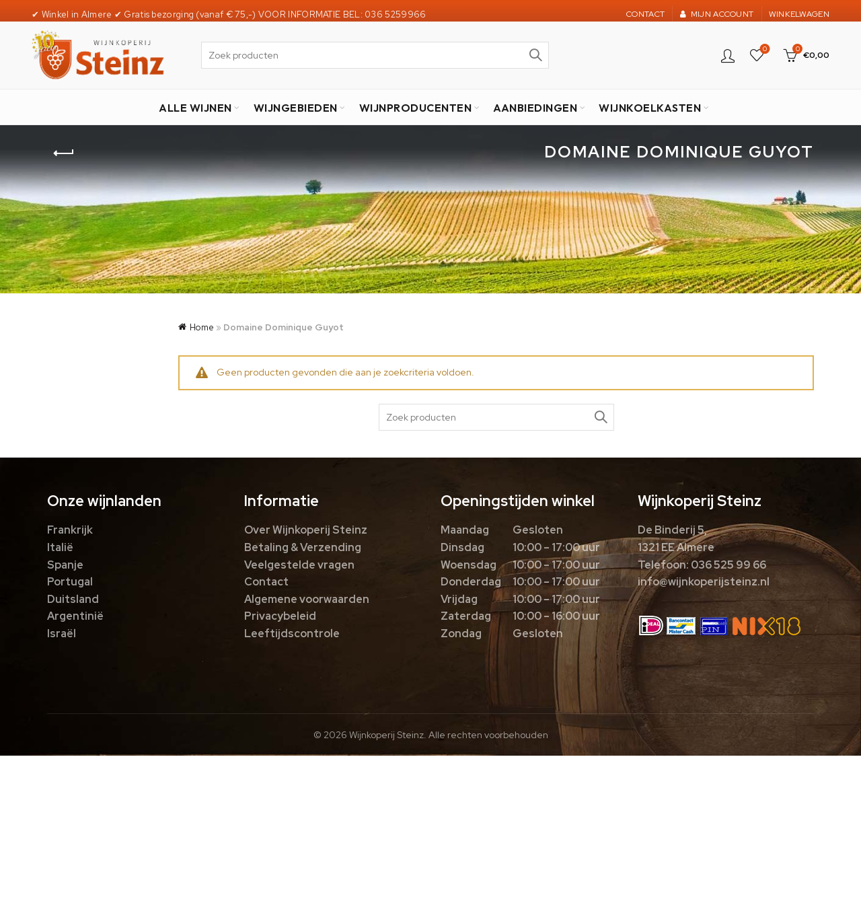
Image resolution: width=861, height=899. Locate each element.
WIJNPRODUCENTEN (415, 107)
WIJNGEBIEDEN (296, 107)
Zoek (535, 55)
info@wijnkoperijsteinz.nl (704, 582)
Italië (60, 547)
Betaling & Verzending (302, 547)
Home (202, 327)
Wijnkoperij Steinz (386, 735)
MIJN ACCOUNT (716, 14)
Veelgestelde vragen (299, 565)
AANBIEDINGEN (535, 107)
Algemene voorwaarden (306, 599)
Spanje (65, 565)
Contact (266, 582)
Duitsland (73, 599)
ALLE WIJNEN (195, 107)
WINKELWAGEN (799, 14)
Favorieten (764, 49)
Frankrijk (70, 530)
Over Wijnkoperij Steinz (305, 530)
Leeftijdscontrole (292, 633)
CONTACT (645, 14)
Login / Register (728, 55)
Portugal (70, 582)
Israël (61, 633)
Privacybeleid (280, 616)
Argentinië (75, 616)
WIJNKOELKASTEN (650, 107)
